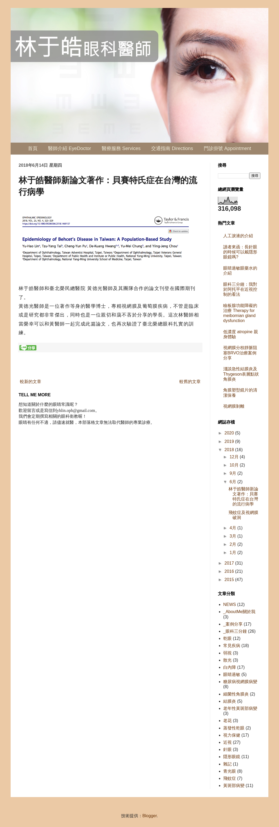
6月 (233, 482)
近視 (227, 742)
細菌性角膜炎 (236, 694)
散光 (227, 660)
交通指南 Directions (172, 148)
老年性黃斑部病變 (240, 708)
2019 (230, 441)
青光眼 (229, 771)
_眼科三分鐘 (235, 631)
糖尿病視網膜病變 (240, 681)
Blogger (149, 815)
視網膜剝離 (233, 406)
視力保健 (231, 735)
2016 (230, 571)
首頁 (32, 148)
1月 (233, 552)
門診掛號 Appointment (227, 148)
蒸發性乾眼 (233, 728)
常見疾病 (231, 645)
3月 (233, 536)
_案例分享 (233, 624)
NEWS (229, 604)
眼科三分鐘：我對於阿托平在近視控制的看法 (240, 289)
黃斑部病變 (233, 785)
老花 (227, 720)
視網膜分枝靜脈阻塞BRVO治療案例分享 (240, 352)
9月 (233, 473)
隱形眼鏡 (231, 756)
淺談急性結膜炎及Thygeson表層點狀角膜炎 (241, 374)
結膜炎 (229, 701)
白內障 (229, 667)
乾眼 (227, 638)
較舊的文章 (190, 381)
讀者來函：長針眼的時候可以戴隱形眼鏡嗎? (240, 252)
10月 (235, 465)
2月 (233, 544)
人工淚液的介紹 (238, 236)
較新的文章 (30, 381)
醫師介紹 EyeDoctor (69, 148)
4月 (233, 528)
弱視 (227, 653)
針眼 (227, 749)
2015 (230, 579)
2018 (230, 449)
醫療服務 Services (121, 148)
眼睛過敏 (231, 674)
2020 (230, 433)
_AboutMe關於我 (239, 611)
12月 (235, 457)
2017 (230, 563)
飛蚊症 (229, 778)
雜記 (227, 764)
